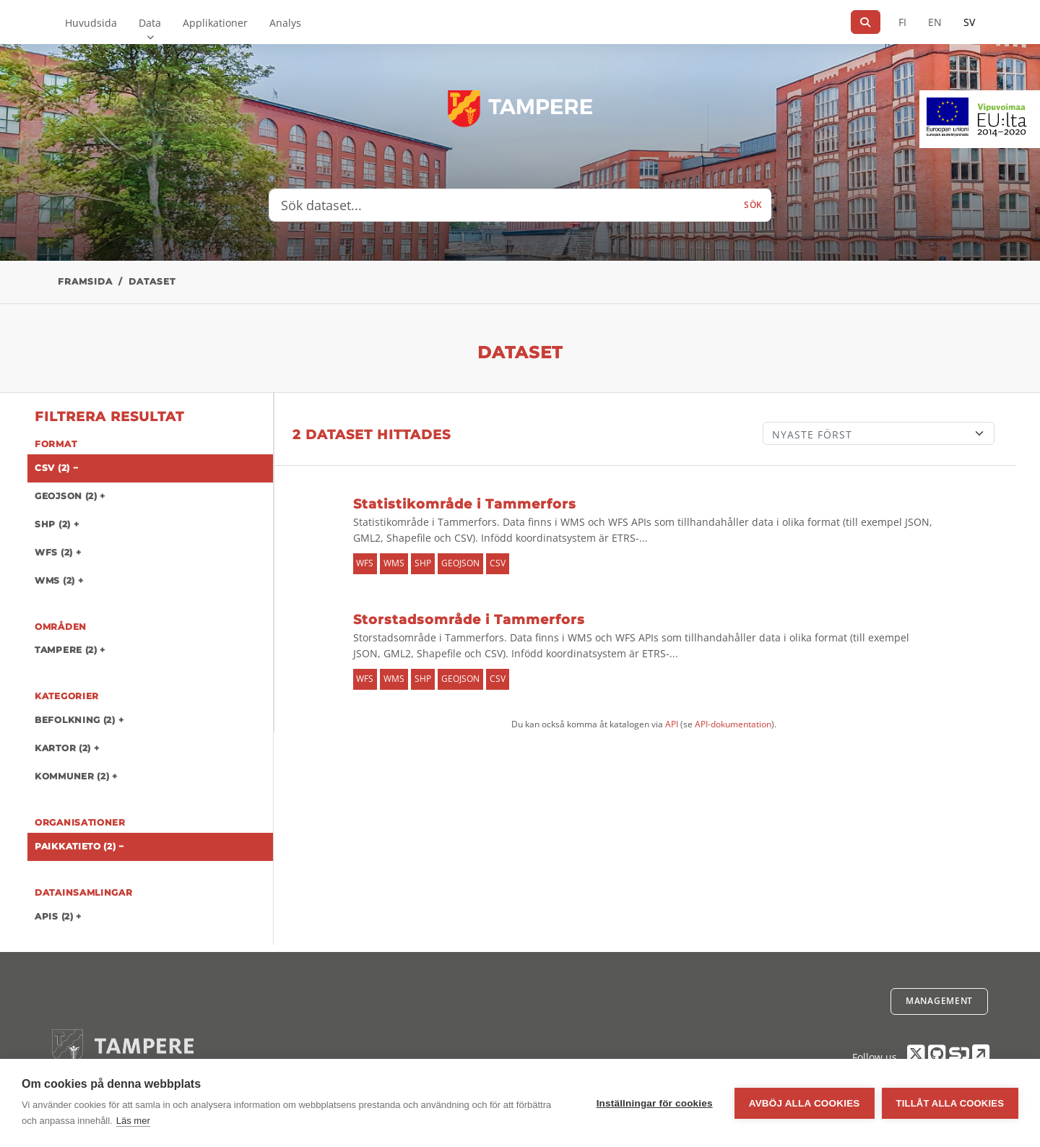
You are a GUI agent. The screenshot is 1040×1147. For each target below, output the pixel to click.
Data (150, 23)
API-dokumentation (733, 724)
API (671, 724)
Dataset (152, 281)
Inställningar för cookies (655, 1103)
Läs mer (133, 1120)
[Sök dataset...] (502, 205)
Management (939, 1001)
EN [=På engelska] (935, 22)
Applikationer (215, 23)
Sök (753, 205)
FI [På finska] (902, 22)
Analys (285, 23)
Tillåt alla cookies (950, 1103)
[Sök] (865, 22)
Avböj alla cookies (804, 1103)
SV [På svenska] (969, 22)
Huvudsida (91, 23)
